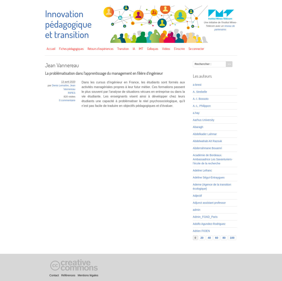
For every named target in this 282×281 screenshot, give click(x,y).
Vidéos (166, 49)
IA (134, 49)
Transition (123, 49)
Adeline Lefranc (202, 170)
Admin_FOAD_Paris (205, 216)
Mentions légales (88, 275)
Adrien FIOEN (201, 230)
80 (224, 237)
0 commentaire (67, 100)
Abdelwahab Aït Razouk (207, 141)
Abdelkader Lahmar (205, 134)
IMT (141, 49)
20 (201, 237)
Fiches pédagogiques (71, 49)
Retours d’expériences (100, 49)
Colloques (152, 49)
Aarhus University (203, 120)
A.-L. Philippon (202, 105)
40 (209, 237)
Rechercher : (203, 64)
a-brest (197, 84)
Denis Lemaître (60, 85)
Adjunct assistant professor (209, 202)
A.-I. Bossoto (201, 98)
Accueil (51, 49)
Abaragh (198, 127)
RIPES (71, 93)
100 (232, 237)
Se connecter (196, 49)
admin (196, 209)
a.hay (196, 112)
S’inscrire (179, 49)
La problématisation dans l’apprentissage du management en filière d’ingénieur (104, 73)
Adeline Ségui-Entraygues (209, 177)
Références (68, 275)
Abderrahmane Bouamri (207, 148)
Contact (54, 275)
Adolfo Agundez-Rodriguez (209, 223)
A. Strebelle (200, 91)
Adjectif (197, 195)
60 (216, 237)
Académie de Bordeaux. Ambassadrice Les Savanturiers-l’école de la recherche (212, 159)
